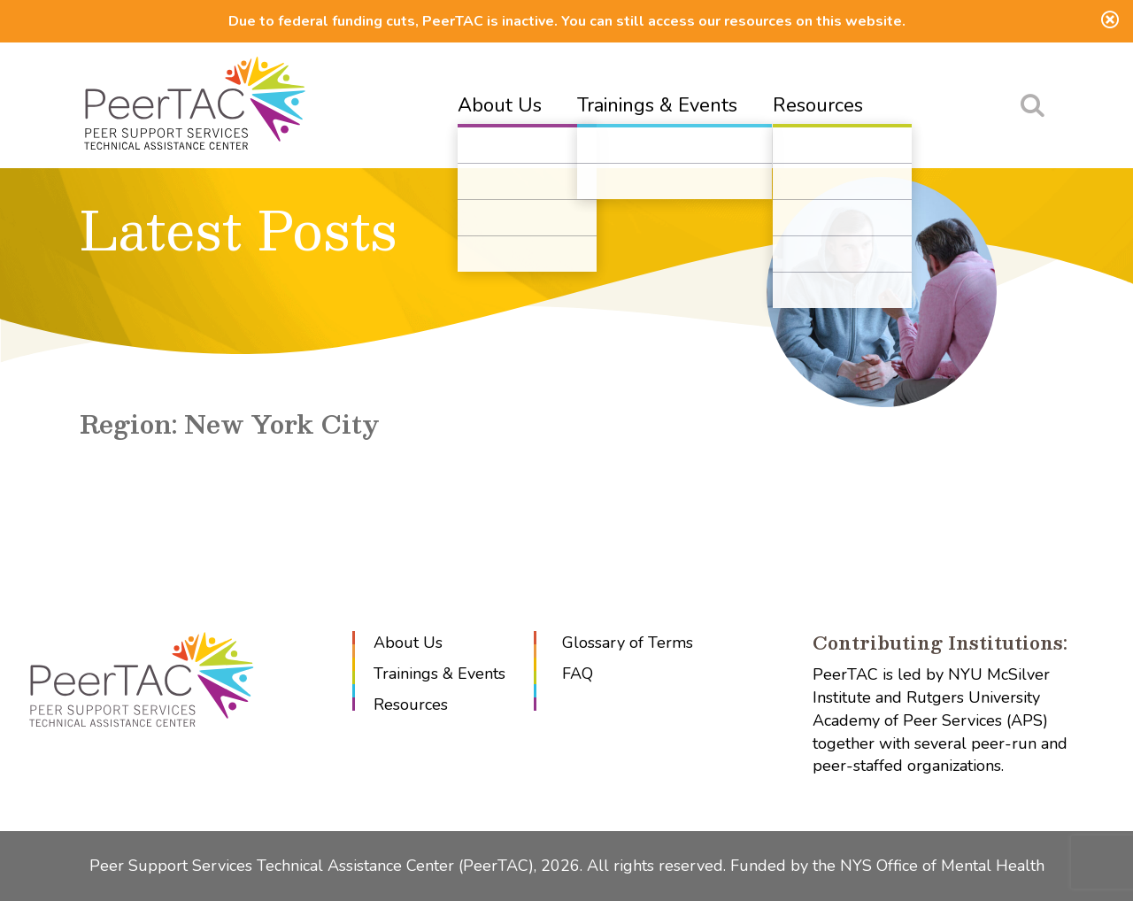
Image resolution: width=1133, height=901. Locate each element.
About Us (500, 105)
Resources (818, 105)
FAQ (577, 673)
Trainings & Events (657, 105)
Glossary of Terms (627, 642)
